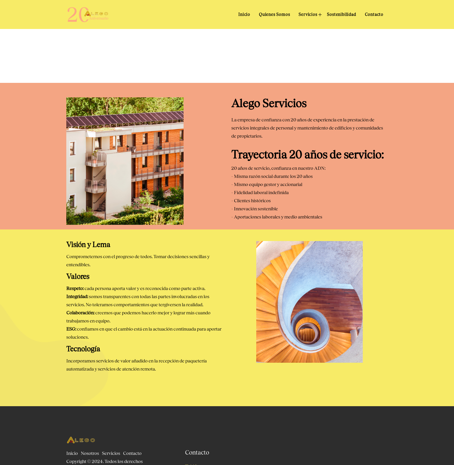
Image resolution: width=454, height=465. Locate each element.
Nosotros (90, 453)
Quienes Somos (274, 14)
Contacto (374, 14)
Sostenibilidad (341, 14)
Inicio (244, 14)
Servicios (308, 14)
